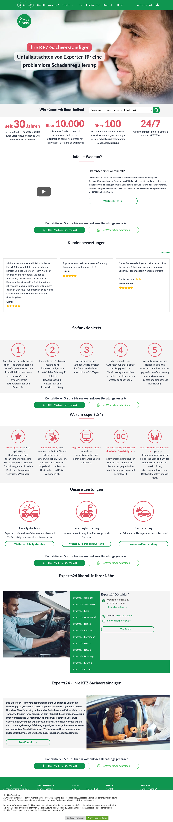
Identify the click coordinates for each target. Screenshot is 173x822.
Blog (120, 5)
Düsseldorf (92, 789)
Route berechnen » (117, 607)
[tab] (85, 597)
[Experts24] (25, 5)
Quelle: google (164, 252)
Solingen (75, 789)
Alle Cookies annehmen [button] (97, 818)
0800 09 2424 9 (124, 615)
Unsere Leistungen (88, 5)
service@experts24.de (119, 620)
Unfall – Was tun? (48, 5)
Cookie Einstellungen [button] (75, 818)
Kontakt (108, 5)
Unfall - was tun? (148, 788)
